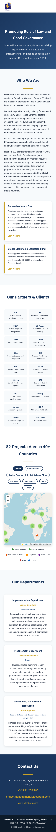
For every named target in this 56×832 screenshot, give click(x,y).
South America (33, 469)
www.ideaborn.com (28, 803)
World (18, 469)
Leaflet (25, 544)
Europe (28, 488)
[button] (37, 535)
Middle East (30, 481)
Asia (44, 481)
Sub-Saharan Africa (38, 475)
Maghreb (14, 481)
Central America (16, 475)
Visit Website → (15, 236)
